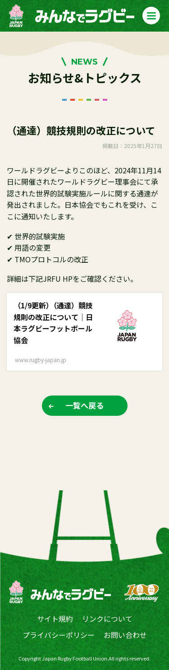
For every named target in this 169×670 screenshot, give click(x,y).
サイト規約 (55, 618)
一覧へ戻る (84, 405)
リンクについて (107, 618)
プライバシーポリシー (59, 634)
